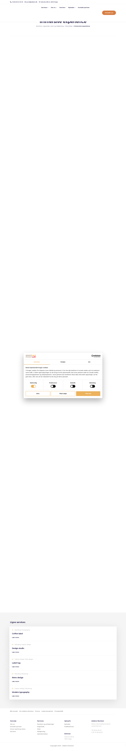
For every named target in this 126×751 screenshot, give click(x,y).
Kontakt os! (109, 13)
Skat (38, 731)
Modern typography (21, 695)
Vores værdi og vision (17, 731)
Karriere (62, 7)
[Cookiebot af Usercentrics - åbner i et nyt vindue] (92, 356)
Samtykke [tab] (37, 362)
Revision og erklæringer (45, 726)
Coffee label (18, 636)
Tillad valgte (63, 393)
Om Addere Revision (28, 714)
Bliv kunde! (14, 714)
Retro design (18, 680)
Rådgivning (41, 734)
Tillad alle (88, 393)
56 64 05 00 (97, 732)
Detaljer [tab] (63, 362)
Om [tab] (89, 362)
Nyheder (71, 7)
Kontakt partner (84, 7)
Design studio (19, 651)
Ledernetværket (52, 714)
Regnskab (40, 729)
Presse (40, 714)
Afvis (37, 393)
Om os (53, 7)
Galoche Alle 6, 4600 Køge (69, 740)
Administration (42, 736)
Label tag (17, 665)
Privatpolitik (65, 714)
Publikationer (69, 729)
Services (44, 7)
